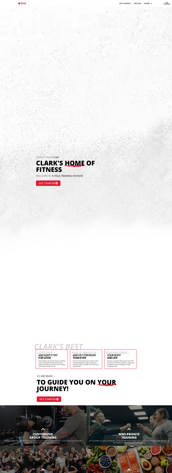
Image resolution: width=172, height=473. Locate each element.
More (148, 3)
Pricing (137, 3)
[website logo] (21, 3)
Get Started (125, 3)
